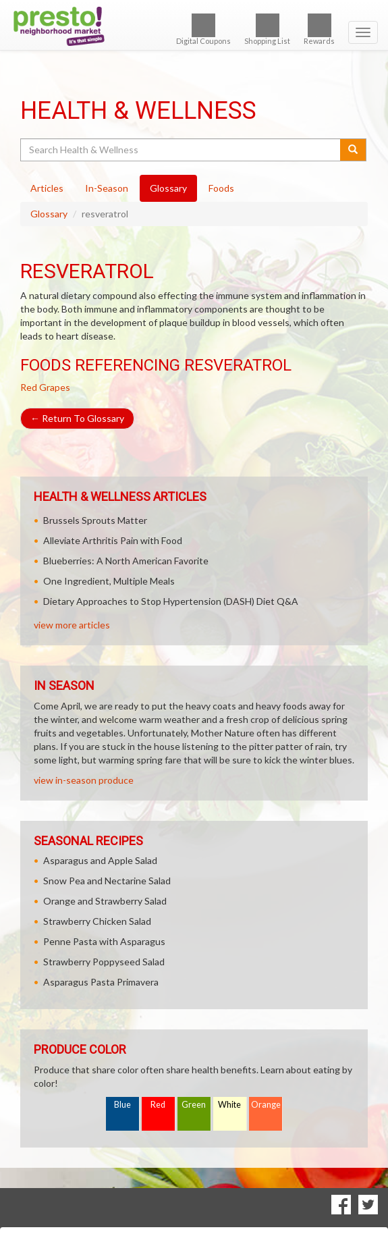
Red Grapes (45, 387)
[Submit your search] (353, 149)
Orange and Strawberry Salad (105, 901)
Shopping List (267, 29)
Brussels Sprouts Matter (95, 520)
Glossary (48, 213)
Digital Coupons (203, 29)
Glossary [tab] (168, 188)
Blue (122, 1105)
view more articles (72, 624)
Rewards (319, 29)
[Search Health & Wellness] (181, 149)
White (229, 1105)
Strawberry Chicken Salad (97, 921)
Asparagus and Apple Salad (100, 860)
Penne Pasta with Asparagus (104, 941)
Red (157, 1105)
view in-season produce (84, 780)
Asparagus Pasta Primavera (101, 982)
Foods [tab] (221, 188)
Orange (266, 1105)
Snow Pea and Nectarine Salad (107, 880)
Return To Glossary (77, 418)
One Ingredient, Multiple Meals (109, 581)
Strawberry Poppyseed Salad (104, 961)
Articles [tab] (46, 188)
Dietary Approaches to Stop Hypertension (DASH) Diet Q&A (170, 601)
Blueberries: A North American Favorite (126, 560)
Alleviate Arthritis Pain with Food (112, 540)
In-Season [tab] (106, 188)
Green (194, 1105)
